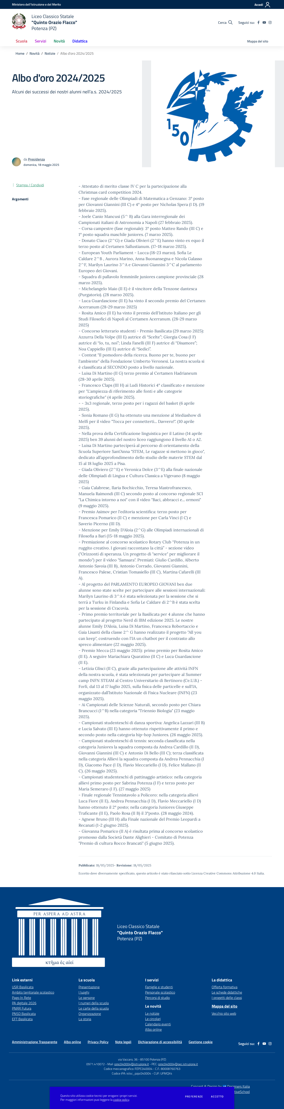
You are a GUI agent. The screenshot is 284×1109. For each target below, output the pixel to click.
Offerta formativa (224, 987)
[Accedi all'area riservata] (262, 4)
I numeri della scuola (94, 1003)
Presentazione (89, 987)
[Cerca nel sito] (225, 22)
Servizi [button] (40, 41)
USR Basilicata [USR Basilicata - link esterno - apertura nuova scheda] (23, 987)
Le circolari (153, 1018)
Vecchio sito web (224, 1013)
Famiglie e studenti (159, 987)
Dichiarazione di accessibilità (160, 1042)
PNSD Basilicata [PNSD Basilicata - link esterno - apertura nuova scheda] (24, 1013)
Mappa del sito (257, 41)
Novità (34, 53)
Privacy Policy (98, 1042)
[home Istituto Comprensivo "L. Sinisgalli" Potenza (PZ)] (44, 22)
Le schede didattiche (227, 992)
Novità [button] (59, 41)
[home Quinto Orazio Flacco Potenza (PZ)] (137, 932)
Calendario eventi (158, 1024)
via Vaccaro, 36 (128, 1059)
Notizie (50, 53)
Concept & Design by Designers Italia (220, 1086)
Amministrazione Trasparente (34, 1042)
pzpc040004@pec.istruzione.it (178, 1064)
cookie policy (121, 1099)
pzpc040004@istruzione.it (131, 1064)
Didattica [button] (79, 41)
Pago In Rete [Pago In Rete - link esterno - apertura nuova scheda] (21, 997)
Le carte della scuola (94, 1008)
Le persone (87, 997)
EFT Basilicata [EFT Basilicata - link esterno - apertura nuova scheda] (22, 1019)
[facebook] (258, 22)
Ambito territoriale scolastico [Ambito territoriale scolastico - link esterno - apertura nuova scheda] (33, 992)
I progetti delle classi (227, 997)
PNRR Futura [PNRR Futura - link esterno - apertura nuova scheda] (21, 1008)
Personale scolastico (160, 992)
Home (20, 53)
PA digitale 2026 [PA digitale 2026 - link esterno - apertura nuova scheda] (24, 1003)
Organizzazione (90, 1013)
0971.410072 (95, 1064)
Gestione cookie (201, 1042)
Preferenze (194, 1096)
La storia (85, 1019)
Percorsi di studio (157, 997)
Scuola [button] (21, 41)
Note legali (123, 1042)
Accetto (217, 1096)
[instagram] (270, 22)
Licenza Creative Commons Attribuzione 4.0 (223, 873)
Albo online (153, 1029)
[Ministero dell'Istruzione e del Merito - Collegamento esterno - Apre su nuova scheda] (36, 4)
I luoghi (84, 992)
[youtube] (264, 22)
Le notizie (152, 1013)
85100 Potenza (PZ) (153, 1059)
